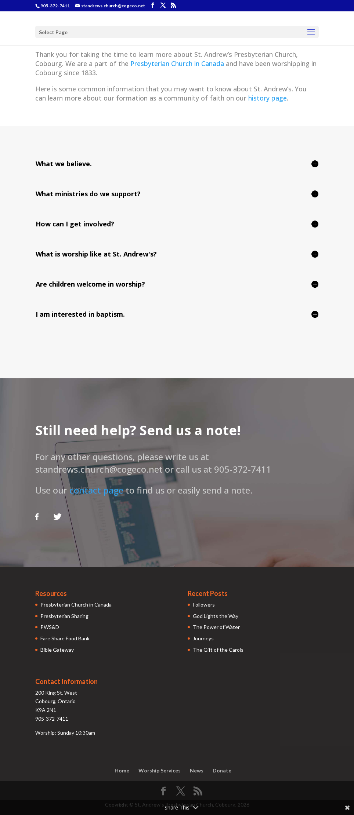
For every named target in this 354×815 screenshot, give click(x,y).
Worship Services (159, 770)
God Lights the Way (215, 616)
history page (267, 98)
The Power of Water (216, 627)
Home (122, 770)
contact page (96, 490)
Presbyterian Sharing (64, 616)
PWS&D (49, 627)
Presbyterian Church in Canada (177, 63)
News (196, 770)
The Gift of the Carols (218, 650)
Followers (204, 604)
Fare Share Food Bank (65, 638)
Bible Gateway (57, 650)
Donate (222, 770)
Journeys (203, 638)
